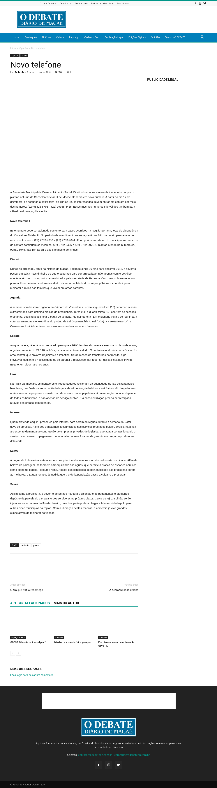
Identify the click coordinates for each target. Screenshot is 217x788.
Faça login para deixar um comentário (32, 675)
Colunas (59, 637)
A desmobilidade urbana (123, 590)
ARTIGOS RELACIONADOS (30, 603)
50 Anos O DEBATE (175, 37)
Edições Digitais (137, 37)
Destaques (31, 37)
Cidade (60, 37)
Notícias (46, 37)
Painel (24, 55)
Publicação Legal (114, 37)
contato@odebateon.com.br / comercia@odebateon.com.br (114, 755)
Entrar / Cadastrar (48, 3)
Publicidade (123, 3)
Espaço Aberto (18, 637)
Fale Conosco (81, 3)
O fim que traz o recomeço (26, 590)
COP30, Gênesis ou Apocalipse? (28, 642)
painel (36, 545)
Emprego (74, 37)
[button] (202, 37)
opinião (25, 545)
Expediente (65, 3)
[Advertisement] (140, 19)
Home (16, 37)
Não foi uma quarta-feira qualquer (72, 642)
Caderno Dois (92, 37)
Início (13, 48)
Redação (19, 72)
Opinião (155, 37)
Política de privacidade (102, 3)
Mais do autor (66, 603)
